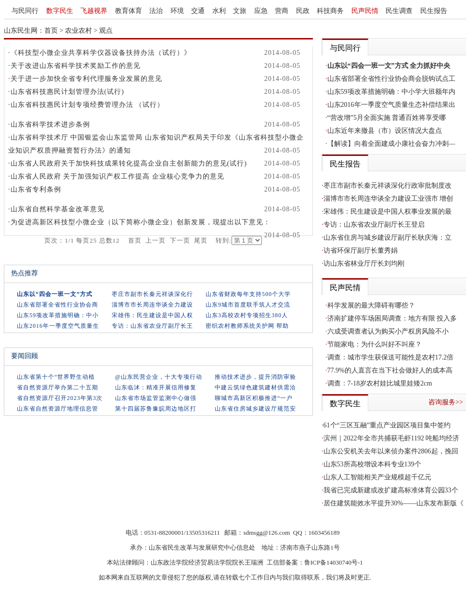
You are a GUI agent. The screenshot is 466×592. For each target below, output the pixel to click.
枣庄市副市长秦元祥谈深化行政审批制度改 (388, 185)
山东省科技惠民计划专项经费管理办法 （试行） (88, 104)
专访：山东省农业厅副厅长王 (152, 325)
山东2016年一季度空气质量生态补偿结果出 (391, 104)
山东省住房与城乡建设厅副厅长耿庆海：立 (388, 237)
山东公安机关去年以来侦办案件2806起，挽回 (391, 451)
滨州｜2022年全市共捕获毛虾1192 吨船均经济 (392, 438)
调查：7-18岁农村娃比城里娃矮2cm (379, 383)
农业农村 (78, 30)
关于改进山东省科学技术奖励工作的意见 (76, 65)
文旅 (239, 10)
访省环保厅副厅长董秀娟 (361, 250)
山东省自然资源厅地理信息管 (57, 408)
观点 (106, 30)
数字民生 (59, 10)
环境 (177, 10)
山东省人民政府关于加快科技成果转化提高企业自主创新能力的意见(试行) (129, 163)
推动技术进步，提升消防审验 (255, 376)
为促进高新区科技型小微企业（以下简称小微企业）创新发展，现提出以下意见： (141, 222)
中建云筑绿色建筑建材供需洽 (255, 387)
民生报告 (433, 10)
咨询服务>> (445, 402)
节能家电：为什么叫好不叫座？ (374, 344)
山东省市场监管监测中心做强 (155, 398)
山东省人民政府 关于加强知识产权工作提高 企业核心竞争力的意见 (117, 176)
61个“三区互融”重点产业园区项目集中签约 (387, 425)
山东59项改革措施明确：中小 (58, 315)
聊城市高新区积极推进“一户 (254, 398)
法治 (156, 10)
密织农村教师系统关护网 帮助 (247, 325)
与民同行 (25, 10)
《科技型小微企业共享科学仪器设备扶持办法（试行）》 (101, 52)
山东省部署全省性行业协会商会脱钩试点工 (391, 78)
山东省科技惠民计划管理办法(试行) (67, 91)
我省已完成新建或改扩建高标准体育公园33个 (391, 490)
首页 (51, 30)
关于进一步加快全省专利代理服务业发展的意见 (86, 78)
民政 (303, 10)
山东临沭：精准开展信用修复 (155, 387)
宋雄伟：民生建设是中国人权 (152, 315)
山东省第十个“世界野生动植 (56, 376)
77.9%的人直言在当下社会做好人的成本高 (390, 370)
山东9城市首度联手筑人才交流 (248, 304)
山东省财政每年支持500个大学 (248, 294)
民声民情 (364, 10)
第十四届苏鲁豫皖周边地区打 (155, 408)
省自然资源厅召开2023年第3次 (60, 398)
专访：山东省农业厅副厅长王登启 (374, 224)
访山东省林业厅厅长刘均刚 (364, 263)
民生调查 (399, 10)
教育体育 (128, 10)
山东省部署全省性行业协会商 (57, 304)
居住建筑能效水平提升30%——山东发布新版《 (394, 503)
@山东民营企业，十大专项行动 (158, 376)
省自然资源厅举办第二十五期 (57, 387)
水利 (219, 10)
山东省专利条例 (36, 189)
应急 (261, 10)
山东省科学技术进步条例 (50, 124)
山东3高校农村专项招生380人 (247, 315)
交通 (198, 10)
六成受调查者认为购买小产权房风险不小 (388, 331)
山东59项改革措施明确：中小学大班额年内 (391, 91)
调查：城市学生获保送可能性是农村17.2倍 (390, 357)
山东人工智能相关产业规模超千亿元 (377, 477)
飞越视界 (93, 10)
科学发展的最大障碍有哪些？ (371, 305)
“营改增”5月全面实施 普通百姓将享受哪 (386, 117)
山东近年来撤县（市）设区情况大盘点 (384, 130)
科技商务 (330, 10)
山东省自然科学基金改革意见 (57, 209)
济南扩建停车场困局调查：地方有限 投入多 (392, 318)
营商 (281, 10)
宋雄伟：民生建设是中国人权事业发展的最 (388, 211)
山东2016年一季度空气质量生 (58, 325)
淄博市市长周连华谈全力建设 (152, 304)
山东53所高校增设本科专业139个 (372, 464)
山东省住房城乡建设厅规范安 (255, 408)
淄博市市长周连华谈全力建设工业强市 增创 (388, 198)
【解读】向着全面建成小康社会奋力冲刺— (391, 143)
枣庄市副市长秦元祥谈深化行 (152, 294)
